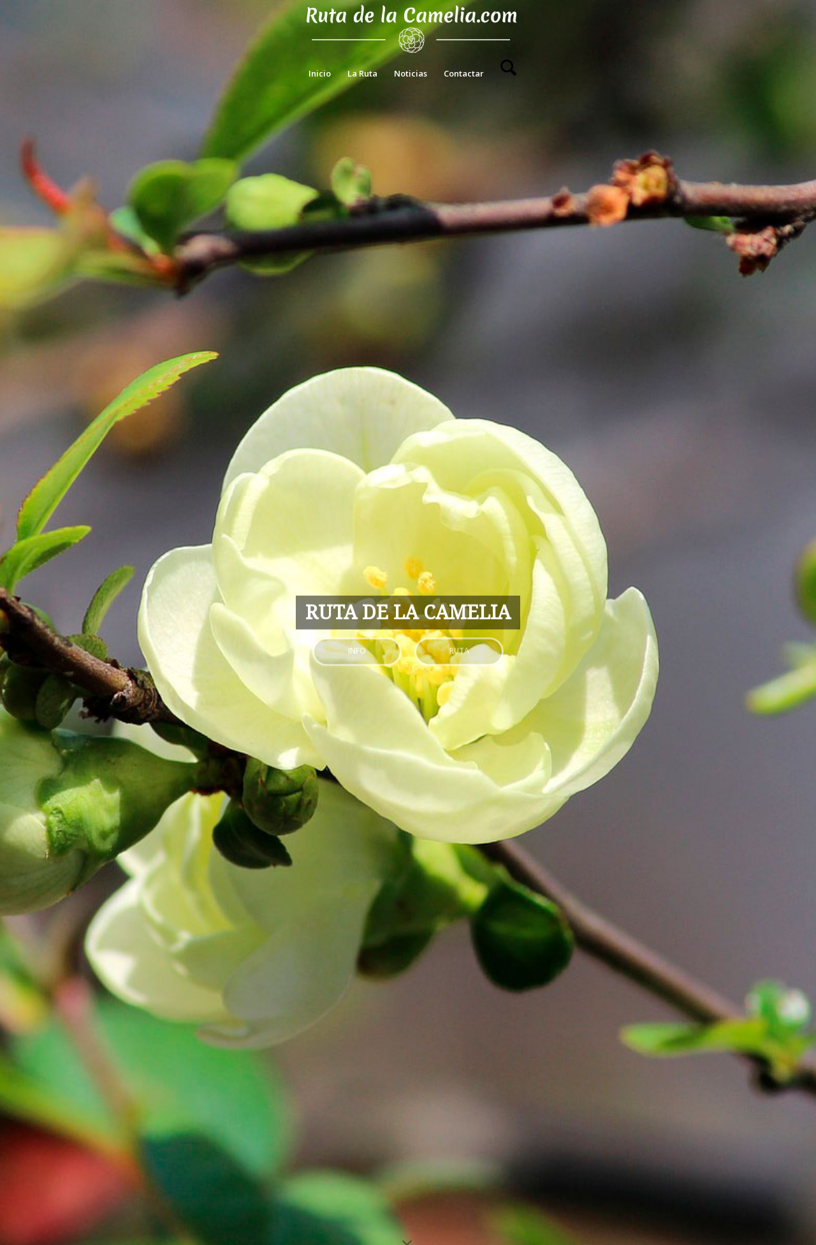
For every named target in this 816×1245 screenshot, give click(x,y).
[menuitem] (319, 73)
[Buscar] (504, 73)
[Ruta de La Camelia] (408, 28)
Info (357, 647)
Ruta (459, 647)
